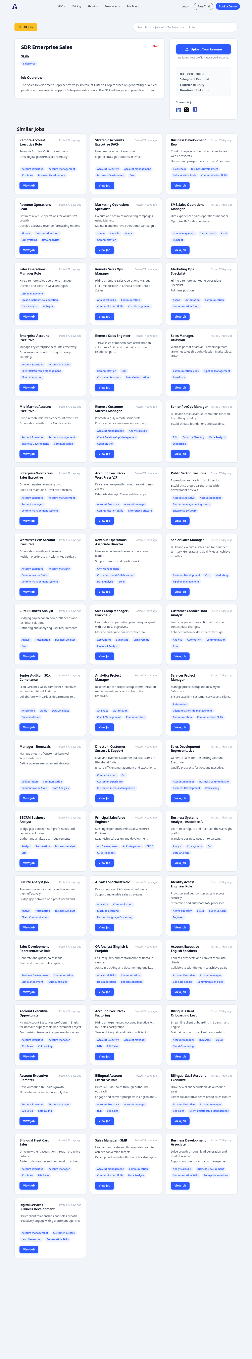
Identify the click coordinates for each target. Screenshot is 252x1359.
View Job (29, 185)
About (93, 6)
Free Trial (203, 6)
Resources (113, 6)
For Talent (133, 6)
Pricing (76, 6)
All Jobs (26, 27)
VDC (62, 6)
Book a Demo (228, 6)
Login (185, 6)
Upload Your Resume (203, 49)
